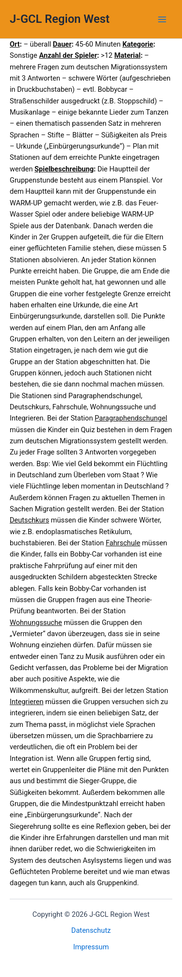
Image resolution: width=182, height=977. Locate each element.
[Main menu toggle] (162, 19)
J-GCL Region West (60, 19)
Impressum (91, 947)
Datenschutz (91, 930)
